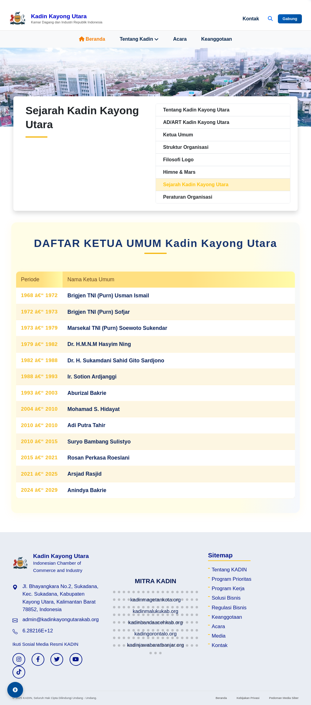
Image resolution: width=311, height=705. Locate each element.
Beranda (92, 39)
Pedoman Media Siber (284, 698)
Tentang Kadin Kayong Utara (196, 109)
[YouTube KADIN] (76, 659)
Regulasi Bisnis (229, 608)
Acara (179, 39)
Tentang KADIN (229, 570)
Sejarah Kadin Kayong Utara (195, 184)
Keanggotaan (216, 39)
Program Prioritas (231, 579)
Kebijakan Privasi (248, 698)
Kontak (251, 18)
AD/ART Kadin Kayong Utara (196, 122)
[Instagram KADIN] (18, 659)
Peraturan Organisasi (187, 197)
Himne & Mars (179, 172)
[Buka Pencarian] (270, 19)
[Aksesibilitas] (15, 690)
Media (219, 636)
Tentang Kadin (139, 39)
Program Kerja (228, 588)
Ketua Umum (178, 134)
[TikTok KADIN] (18, 672)
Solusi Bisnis (226, 598)
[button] (114, 592)
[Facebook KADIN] (38, 659)
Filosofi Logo (178, 159)
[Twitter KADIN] (56, 659)
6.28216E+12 (37, 631)
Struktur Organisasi (185, 147)
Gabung (289, 18)
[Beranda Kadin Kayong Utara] (55, 18)
